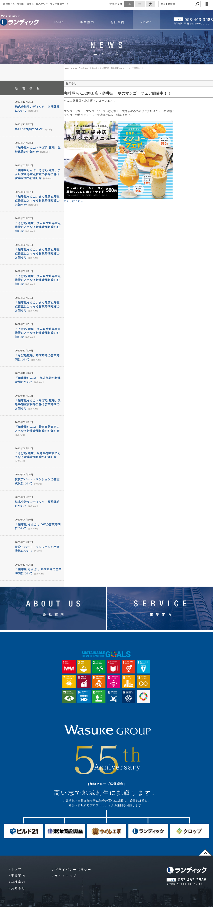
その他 (48, 129)
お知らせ (33, 110)
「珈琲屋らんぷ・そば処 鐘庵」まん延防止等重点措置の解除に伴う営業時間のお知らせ (38, 173)
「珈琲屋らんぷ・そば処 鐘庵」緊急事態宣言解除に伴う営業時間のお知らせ (38, 397)
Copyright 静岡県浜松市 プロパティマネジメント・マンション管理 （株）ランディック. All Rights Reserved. (58, 899)
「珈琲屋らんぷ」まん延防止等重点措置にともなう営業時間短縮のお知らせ (37, 198)
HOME (58, 22)
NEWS (146, 22)
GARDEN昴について (29, 128)
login (207, 4)
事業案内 (87, 22)
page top (205, 842)
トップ (16, 859)
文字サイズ (115, 4)
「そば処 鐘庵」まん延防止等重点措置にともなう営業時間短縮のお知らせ (38, 224)
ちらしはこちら (73, 201)
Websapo (106, 903)
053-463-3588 (198, 19)
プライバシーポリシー (73, 859)
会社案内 (117, 22)
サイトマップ (66, 865)
